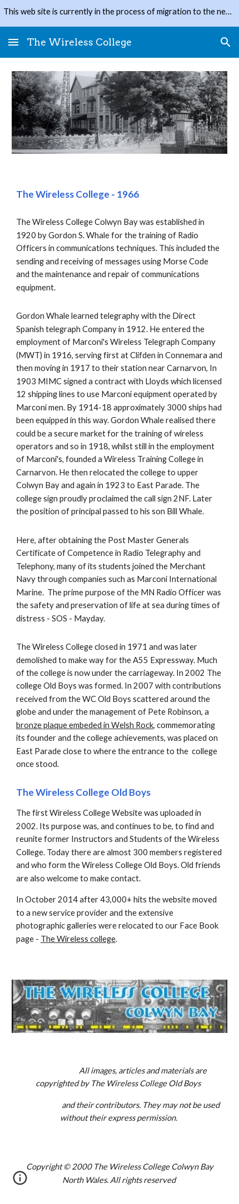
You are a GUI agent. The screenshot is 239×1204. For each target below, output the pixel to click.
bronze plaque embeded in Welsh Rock (84, 725)
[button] (13, 42)
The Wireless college (78, 939)
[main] (120, 194)
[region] (119, 13)
